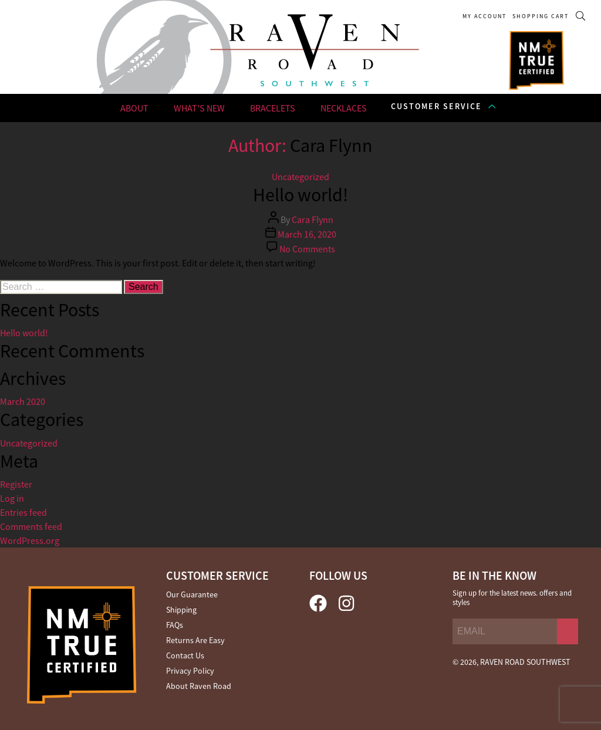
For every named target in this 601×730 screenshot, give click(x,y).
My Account (484, 16)
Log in (12, 498)
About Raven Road (198, 686)
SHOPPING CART (540, 16)
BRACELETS (272, 108)
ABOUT (134, 108)
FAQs (174, 625)
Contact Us (185, 655)
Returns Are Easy (195, 640)
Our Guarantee (192, 594)
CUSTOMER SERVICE (436, 106)
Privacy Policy (190, 670)
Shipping (181, 609)
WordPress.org (29, 540)
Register (16, 484)
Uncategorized (29, 443)
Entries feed (23, 512)
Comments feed (31, 526)
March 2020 (22, 401)
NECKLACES (343, 108)
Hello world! (24, 333)
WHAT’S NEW (199, 108)
